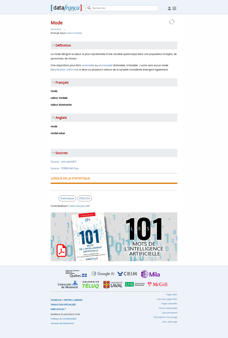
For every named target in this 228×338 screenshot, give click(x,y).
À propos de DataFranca (62, 323)
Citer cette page (169, 321)
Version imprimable (168, 308)
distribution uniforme (64, 69)
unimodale (88, 65)
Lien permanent (169, 312)
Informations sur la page (165, 317)
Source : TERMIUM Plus (65, 168)
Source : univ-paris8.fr (64, 161)
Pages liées (171, 294)
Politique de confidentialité (63, 318)
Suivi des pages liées (167, 299)
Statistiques (67, 198)
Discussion (56, 29)
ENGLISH (84, 198)
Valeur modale (74, 33)
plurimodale (105, 65)
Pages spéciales (169, 303)
